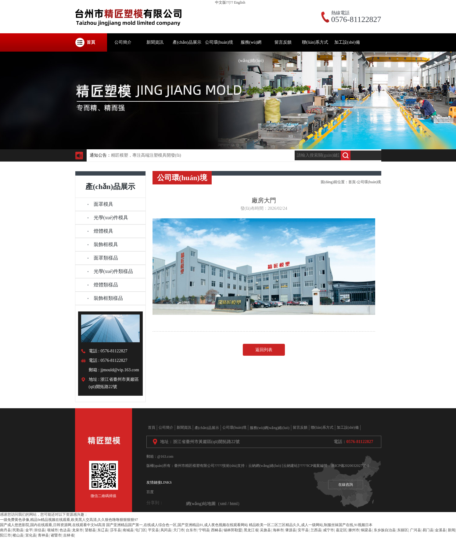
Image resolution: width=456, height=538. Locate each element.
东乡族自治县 (385, 530)
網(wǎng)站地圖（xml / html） (214, 503)
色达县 (64, 530)
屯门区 (140, 530)
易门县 (427, 530)
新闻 (451, 530)
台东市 (191, 530)
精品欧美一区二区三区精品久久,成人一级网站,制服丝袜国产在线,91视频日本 (310, 525)
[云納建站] (290, 465)
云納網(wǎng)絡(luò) (264, 465)
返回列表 (263, 349)
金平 (29, 530)
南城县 (128, 530)
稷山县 (18, 535)
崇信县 (39, 530)
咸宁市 (328, 530)
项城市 (52, 530)
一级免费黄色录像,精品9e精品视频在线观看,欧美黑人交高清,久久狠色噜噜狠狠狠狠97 (69, 520)
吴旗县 (265, 530)
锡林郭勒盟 (233, 530)
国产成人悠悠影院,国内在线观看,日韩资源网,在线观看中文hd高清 (52, 525)
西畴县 (216, 530)
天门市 (178, 530)
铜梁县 (366, 530)
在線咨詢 (345, 484)
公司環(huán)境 (369, 182)
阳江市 (5, 535)
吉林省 (68, 535)
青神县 (43, 535)
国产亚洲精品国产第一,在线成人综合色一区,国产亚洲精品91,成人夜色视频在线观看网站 (177, 525)
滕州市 (353, 530)
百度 (150, 492)
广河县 (415, 530)
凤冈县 (165, 530)
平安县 (153, 530)
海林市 (278, 530)
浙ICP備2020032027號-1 (350, 465)
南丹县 (5, 530)
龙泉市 (77, 530)
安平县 (303, 530)
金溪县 (440, 530)
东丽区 (402, 530)
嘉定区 (341, 530)
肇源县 (290, 530)
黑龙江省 (251, 530)
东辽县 (102, 530)
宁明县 (204, 530)
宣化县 (30, 535)
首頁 (352, 182)
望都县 (90, 530)
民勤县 (18, 530)
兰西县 (316, 530)
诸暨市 (56, 535)
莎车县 (115, 530)
